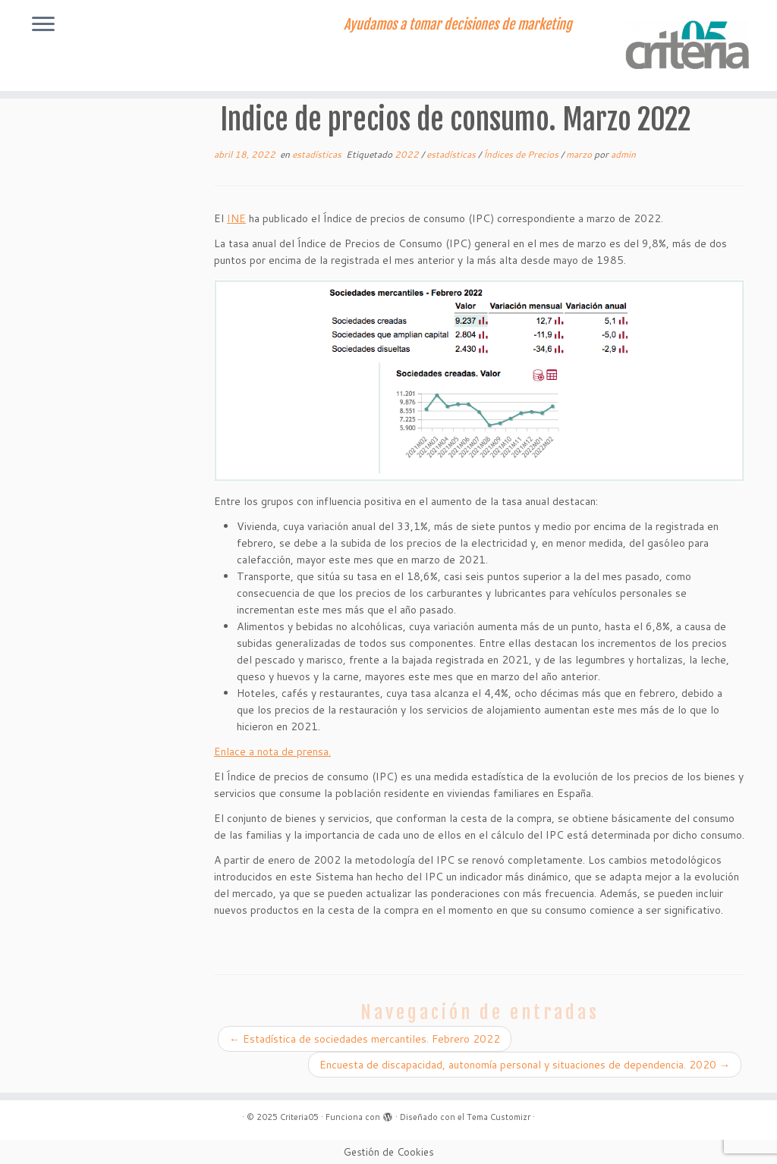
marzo (580, 154)
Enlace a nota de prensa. (272, 751)
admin (623, 154)
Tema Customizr (498, 1117)
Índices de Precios (522, 154)
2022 (408, 154)
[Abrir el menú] (43, 25)
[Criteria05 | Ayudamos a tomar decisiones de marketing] (686, 45)
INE (236, 218)
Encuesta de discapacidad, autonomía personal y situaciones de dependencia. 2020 (524, 1064)
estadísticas (318, 154)
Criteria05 (299, 1117)
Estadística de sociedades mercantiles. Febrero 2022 (364, 1038)
